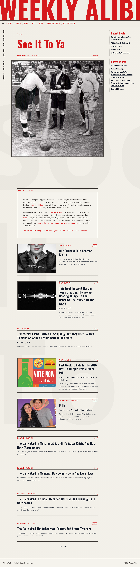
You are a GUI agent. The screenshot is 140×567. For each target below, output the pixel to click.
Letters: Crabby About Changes (120, 53)
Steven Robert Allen (23, 56)
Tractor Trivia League (117, 69)
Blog (20, 34)
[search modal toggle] (135, 23)
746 (61, 546)
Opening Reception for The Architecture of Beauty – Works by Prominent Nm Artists (121, 74)
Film (18, 24)
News (11, 24)
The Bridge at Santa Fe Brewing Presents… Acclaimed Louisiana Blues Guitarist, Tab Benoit (122, 83)
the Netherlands (56, 212)
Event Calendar (53, 24)
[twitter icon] (26, 190)
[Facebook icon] (23, 190)
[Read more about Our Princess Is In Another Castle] (36, 259)
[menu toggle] (4, 24)
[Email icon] (32, 190)
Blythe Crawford (64, 400)
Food (42, 24)
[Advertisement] (57, 172)
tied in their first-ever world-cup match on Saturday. (58, 223)
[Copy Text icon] (29, 190)
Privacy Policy (7, 563)
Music (27, 24)
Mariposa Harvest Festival (119, 65)
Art (34, 24)
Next (65, 546)
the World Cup (37, 205)
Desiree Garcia (21, 494)
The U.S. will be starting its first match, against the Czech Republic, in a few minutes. (55, 230)
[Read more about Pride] (36, 414)
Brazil (25, 218)
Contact (16, 563)
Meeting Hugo (115, 49)
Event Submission (70, 24)
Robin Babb (20, 438)
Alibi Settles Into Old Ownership (120, 43)
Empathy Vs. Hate (116, 46)
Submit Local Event (26, 563)
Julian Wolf (62, 245)
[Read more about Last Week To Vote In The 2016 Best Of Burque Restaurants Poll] (36, 375)
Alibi (60, 283)
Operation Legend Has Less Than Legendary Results (121, 38)
